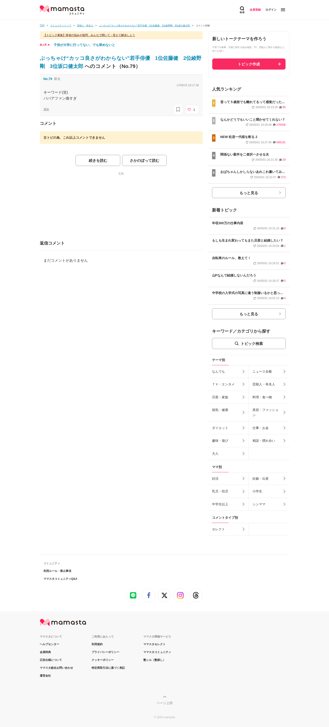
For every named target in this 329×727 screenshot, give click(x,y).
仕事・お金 (260, 428)
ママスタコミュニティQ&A (60, 578)
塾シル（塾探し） (154, 660)
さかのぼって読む (144, 161)
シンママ (258, 504)
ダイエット (220, 428)
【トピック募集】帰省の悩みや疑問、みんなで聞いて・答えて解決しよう (89, 35)
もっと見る (249, 193)
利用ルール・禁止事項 (57, 571)
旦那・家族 (220, 397)
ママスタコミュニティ (157, 652)
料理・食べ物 (262, 397)
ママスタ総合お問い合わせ (56, 667)
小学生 (257, 491)
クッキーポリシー (103, 660)
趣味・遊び (220, 440)
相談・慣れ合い (263, 440)
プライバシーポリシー (105, 652)
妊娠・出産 (260, 478)
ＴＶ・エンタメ (223, 384)
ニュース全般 (262, 371)
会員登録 (255, 9)
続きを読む (98, 161)
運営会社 (45, 675)
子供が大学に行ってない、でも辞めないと (84, 45)
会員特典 (45, 652)
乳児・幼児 (220, 491)
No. (47, 79)
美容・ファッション (265, 412)
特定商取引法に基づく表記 (108, 667)
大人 (215, 453)
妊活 (215, 478)
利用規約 (97, 644)
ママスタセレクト (154, 644)
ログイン (271, 9)
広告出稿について (51, 660)
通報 (46, 109)
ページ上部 (165, 703)
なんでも (218, 371)
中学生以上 (220, 504)
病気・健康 (220, 410)
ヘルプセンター (49, 644)
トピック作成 (249, 64)
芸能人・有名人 (263, 384)
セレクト (218, 529)
